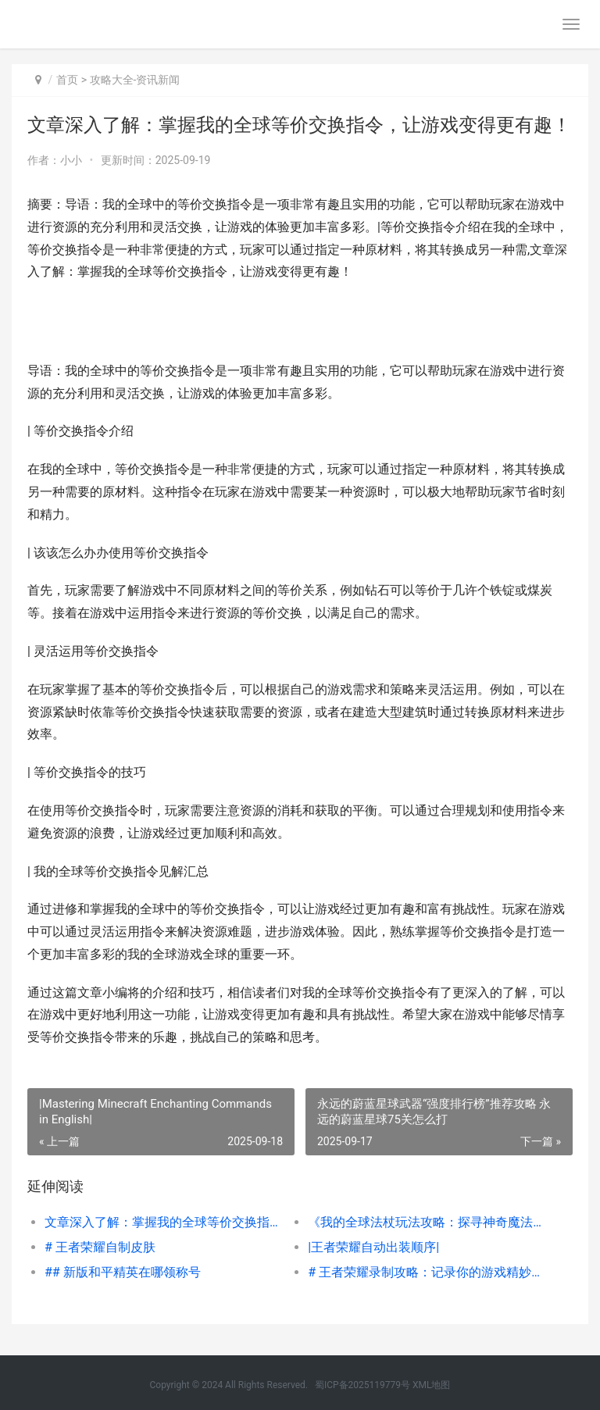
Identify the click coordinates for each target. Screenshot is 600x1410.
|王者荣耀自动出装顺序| (373, 1247)
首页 (67, 79)
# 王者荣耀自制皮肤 (100, 1247)
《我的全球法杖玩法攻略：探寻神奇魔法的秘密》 (426, 1222)
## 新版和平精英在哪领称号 (123, 1272)
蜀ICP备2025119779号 (362, 1385)
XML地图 (431, 1385)
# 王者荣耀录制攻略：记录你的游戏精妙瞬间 (426, 1272)
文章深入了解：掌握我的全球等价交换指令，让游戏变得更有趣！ (163, 1222)
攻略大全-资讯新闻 (135, 79)
